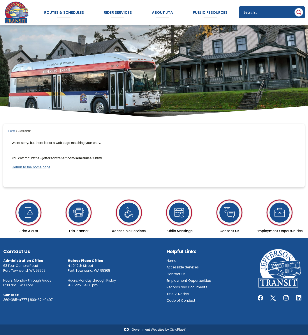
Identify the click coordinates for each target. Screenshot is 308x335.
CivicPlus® (178, 329)
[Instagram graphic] (286, 298)
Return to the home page (31, 167)
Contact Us (176, 274)
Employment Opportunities (189, 280)
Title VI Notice (178, 294)
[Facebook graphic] (260, 298)
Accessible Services (183, 267)
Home (11, 130)
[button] (298, 12)
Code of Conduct (181, 300)
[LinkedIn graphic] (298, 298)
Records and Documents (187, 287)
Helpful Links (182, 251)
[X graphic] (273, 298)
